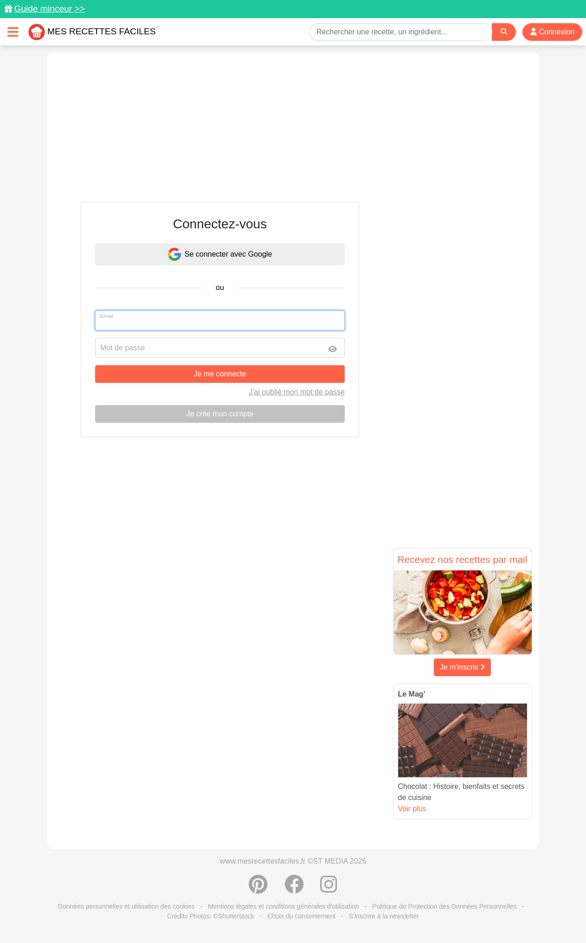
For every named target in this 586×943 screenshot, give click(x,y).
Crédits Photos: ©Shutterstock (210, 916)
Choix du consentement (301, 916)
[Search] (504, 31)
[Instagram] (328, 889)
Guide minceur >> (49, 8)
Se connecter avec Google (220, 254)
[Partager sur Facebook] (294, 889)
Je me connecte (220, 374)
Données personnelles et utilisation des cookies (126, 906)
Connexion (552, 32)
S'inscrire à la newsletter (384, 916)
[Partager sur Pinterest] (258, 889)
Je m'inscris (462, 667)
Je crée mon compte (220, 414)
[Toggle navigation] (13, 31)
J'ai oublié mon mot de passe (297, 392)
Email (106, 316)
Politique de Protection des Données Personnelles (444, 906)
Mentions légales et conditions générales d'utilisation (283, 906)
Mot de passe (122, 348)
